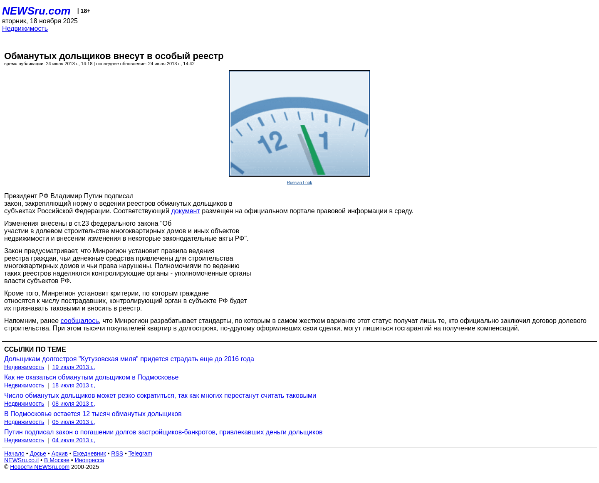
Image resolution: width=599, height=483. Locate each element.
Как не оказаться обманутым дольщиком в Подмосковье (91, 377)
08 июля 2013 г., (73, 403)
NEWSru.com (36, 11)
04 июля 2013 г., (73, 440)
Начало (14, 453)
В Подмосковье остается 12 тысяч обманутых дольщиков (93, 413)
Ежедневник (89, 453)
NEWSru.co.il (21, 460)
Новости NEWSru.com (39, 466)
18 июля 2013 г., (73, 385)
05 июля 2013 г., (73, 422)
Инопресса (89, 460)
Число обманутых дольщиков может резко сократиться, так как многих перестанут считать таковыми (160, 395)
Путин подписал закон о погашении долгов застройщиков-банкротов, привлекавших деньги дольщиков (163, 432)
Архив (60, 453)
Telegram (141, 453)
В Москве (56, 460)
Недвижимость (25, 28)
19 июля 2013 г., (73, 367)
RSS (117, 453)
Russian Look (299, 182)
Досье (38, 453)
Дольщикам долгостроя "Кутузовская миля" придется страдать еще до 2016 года (129, 358)
